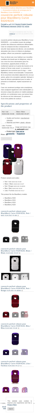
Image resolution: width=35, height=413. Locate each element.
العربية (9, 24)
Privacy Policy (12, 405)
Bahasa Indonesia (10, 26)
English (23, 24)
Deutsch (18, 24)
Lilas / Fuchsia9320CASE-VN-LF (8, 127)
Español (29, 24)
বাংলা (13, 24)
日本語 (19, 26)
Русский (3, 24)
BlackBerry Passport (14, 2)
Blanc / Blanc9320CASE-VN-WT (22, 113)
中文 (22, 26)
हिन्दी (2, 26)
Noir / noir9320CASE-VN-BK (8, 113)
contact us (12, 33)
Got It (11, 409)
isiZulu (27, 26)
